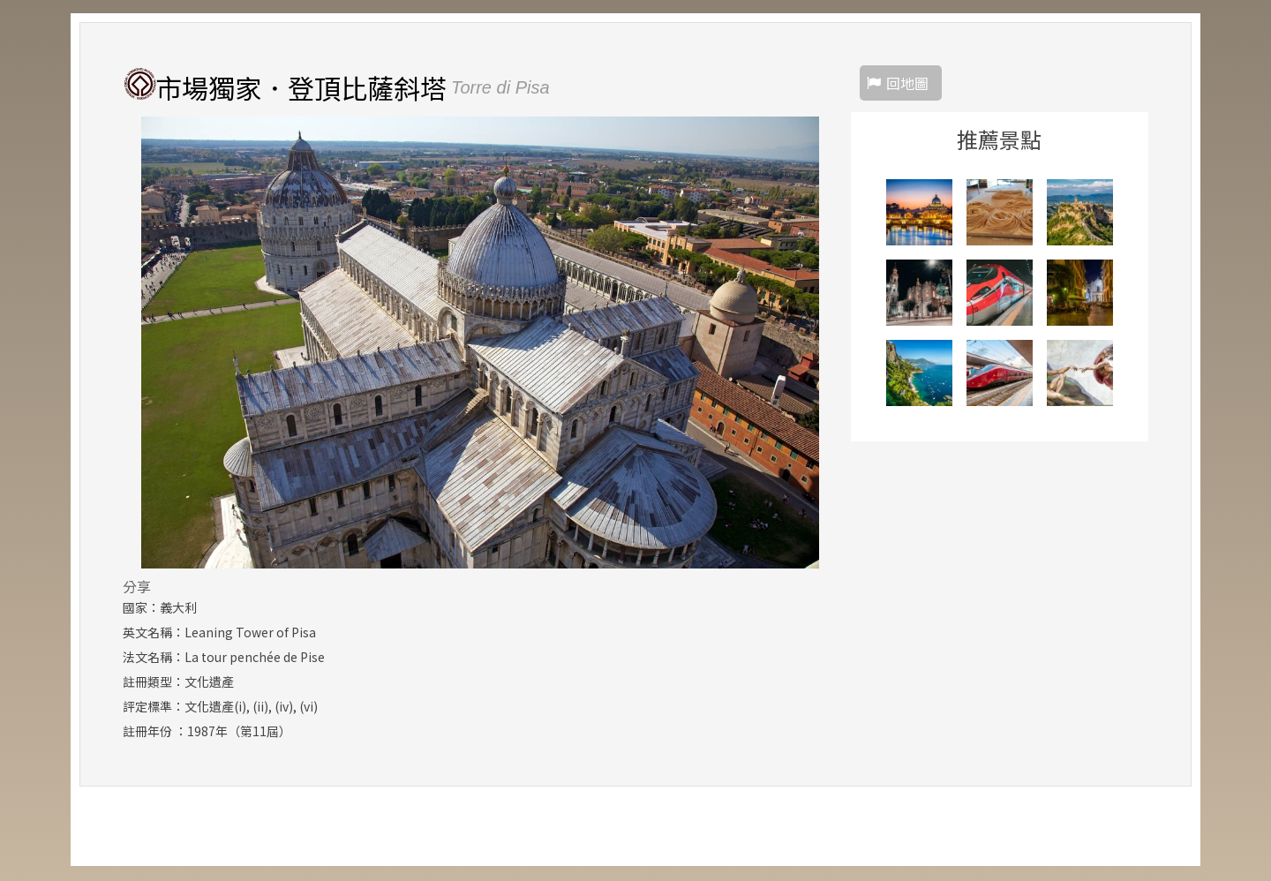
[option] (480, 343)
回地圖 (907, 84)
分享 (137, 587)
